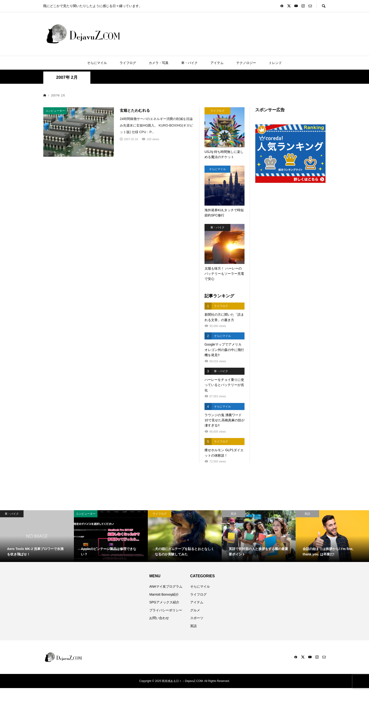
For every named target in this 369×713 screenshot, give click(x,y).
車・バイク (189, 63)
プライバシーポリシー (165, 610)
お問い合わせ (159, 618)
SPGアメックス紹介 (164, 602)
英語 (193, 626)
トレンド (275, 63)
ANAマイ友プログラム (165, 586)
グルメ (195, 610)
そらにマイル (97, 63)
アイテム (217, 63)
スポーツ (196, 618)
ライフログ (128, 63)
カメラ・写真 (158, 63)
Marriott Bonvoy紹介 (164, 594)
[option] (37, 536)
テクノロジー (246, 63)
